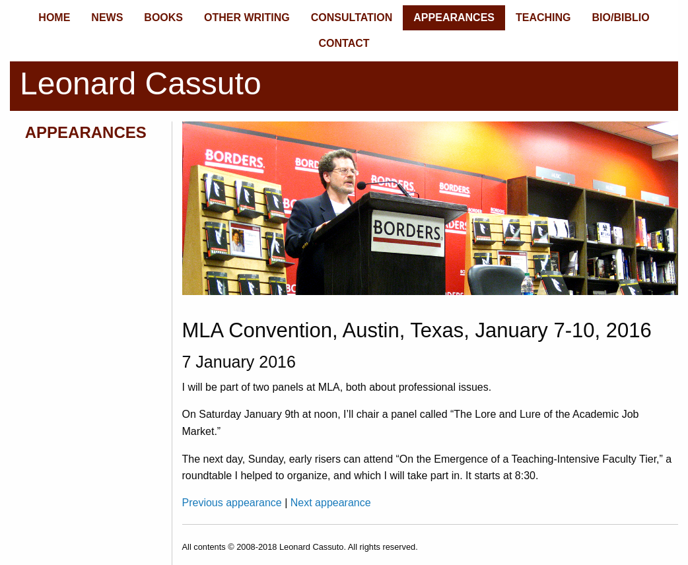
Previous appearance (233, 502)
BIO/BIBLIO (621, 17)
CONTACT (343, 43)
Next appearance (331, 502)
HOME (54, 17)
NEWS (107, 17)
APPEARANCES (454, 17)
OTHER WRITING (247, 17)
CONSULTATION (352, 17)
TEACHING (543, 17)
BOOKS (163, 17)
